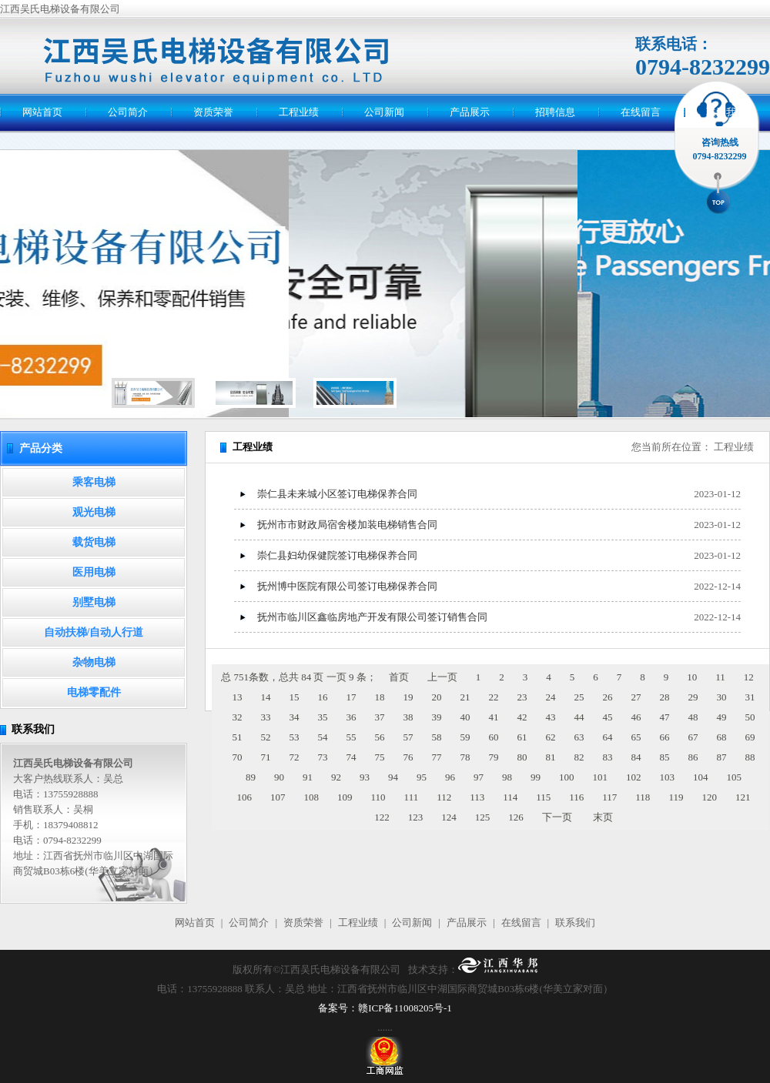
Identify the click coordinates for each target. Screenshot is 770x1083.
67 (693, 737)
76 (408, 757)
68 (722, 737)
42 (522, 717)
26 (608, 697)
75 (380, 757)
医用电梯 (94, 572)
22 (494, 697)
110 (378, 797)
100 (566, 777)
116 (576, 797)
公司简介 (128, 112)
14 (266, 697)
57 (408, 737)
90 (279, 777)
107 (278, 797)
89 (251, 777)
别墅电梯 (94, 602)
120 (709, 797)
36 (351, 717)
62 (551, 737)
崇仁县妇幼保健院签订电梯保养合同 (337, 555)
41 (494, 717)
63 (579, 737)
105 (734, 777)
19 (408, 697)
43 (551, 717)
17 (351, 697)
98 (507, 777)
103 (667, 777)
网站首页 (42, 112)
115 (543, 797)
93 (365, 777)
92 (336, 777)
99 (536, 777)
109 (345, 797)
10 (692, 677)
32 (238, 717)
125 (482, 817)
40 (465, 717)
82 (579, 757)
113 (477, 797)
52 (266, 737)
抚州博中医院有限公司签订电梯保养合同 (347, 586)
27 (636, 697)
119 (675, 797)
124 (449, 817)
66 (665, 737)
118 (642, 797)
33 (266, 717)
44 (579, 717)
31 (750, 697)
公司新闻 (384, 112)
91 (308, 777)
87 (722, 757)
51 (238, 737)
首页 (399, 677)
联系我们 (726, 112)
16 (323, 697)
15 (295, 697)
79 (494, 757)
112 (444, 797)
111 (411, 797)
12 (749, 677)
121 (743, 797)
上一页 (442, 677)
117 (609, 797)
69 (750, 737)
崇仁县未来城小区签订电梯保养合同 (337, 494)
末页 (603, 817)
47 (665, 717)
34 (295, 717)
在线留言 (641, 112)
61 (522, 737)
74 (351, 757)
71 (266, 757)
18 (380, 697)
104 (700, 777)
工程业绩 (299, 112)
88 (750, 757)
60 (494, 737)
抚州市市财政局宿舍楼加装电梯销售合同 (347, 524)
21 (465, 697)
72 (295, 757)
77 (437, 757)
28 (665, 697)
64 (608, 737)
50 (750, 717)
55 (351, 737)
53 (295, 737)
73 (323, 757)
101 (600, 777)
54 (323, 737)
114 (510, 797)
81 (551, 757)
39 (437, 717)
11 (720, 677)
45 (608, 717)
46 (636, 717)
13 (238, 697)
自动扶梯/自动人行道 (94, 632)
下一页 (557, 817)
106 (245, 797)
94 (393, 777)
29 (693, 697)
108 (312, 797)
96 (450, 777)
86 (693, 757)
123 (416, 817)
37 (380, 717)
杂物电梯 (94, 662)
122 (382, 817)
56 (380, 737)
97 (479, 777)
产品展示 (470, 112)
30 (722, 697)
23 (522, 697)
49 (722, 717)
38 (408, 717)
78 (465, 757)
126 (516, 817)
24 (551, 697)
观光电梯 (94, 512)
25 (579, 697)
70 (238, 757)
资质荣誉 (213, 112)
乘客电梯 (94, 482)
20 (437, 697)
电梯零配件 (94, 692)
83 (608, 757)
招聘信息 (555, 112)
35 (323, 717)
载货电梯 (94, 542)
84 (636, 757)
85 (665, 757)
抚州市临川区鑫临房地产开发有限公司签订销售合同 (372, 617)
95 (422, 777)
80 (522, 757)
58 (437, 737)
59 (465, 737)
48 (693, 717)
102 (633, 777)
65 (636, 737)
